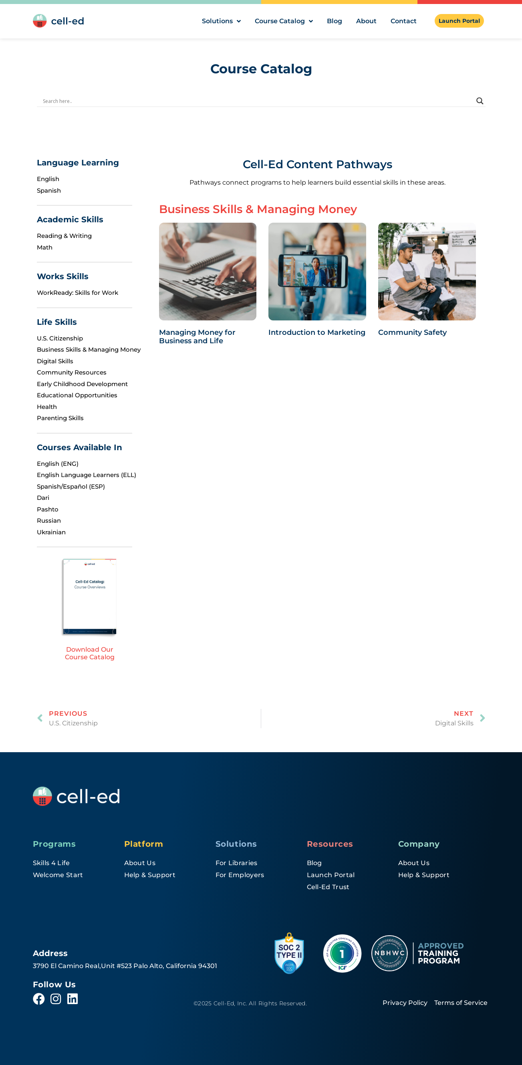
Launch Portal (331, 875)
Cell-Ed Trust (328, 887)
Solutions (221, 21)
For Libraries (237, 863)
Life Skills (57, 322)
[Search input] (257, 101)
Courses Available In (79, 447)
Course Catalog (284, 21)
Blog (334, 21)
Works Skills (63, 276)
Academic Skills (70, 219)
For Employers (240, 875)
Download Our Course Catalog (90, 653)
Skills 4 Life (51, 863)
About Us (140, 863)
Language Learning (78, 162)
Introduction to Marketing (316, 332)
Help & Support (149, 875)
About (366, 21)
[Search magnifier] (480, 101)
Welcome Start (58, 875)
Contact (404, 21)
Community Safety (412, 332)
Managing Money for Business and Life (197, 337)
